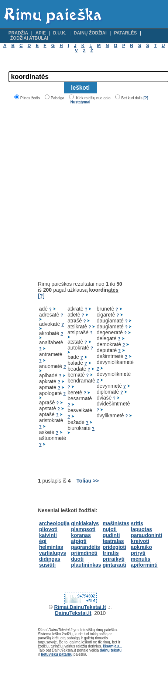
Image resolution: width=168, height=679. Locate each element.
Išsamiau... (112, 646)
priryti (138, 553)
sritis (137, 523)
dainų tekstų (110, 650)
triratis (111, 553)
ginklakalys (85, 523)
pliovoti (48, 529)
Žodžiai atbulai (29, 38)
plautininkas (86, 565)
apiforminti (144, 565)
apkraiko (141, 547)
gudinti (111, 535)
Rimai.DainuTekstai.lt (80, 607)
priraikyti (113, 559)
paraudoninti (146, 535)
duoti (77, 559)
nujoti (110, 529)
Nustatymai (80, 102)
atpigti (78, 541)
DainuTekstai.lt (73, 613)
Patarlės (125, 33)
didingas (50, 559)
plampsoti (83, 529)
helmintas (51, 547)
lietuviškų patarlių (56, 654)
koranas (81, 535)
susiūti (47, 565)
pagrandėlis (85, 547)
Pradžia (18, 33)
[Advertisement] (76, 192)
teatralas (113, 541)
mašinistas (116, 523)
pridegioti (114, 547)
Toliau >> (87, 481)
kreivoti (140, 541)
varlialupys (52, 553)
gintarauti (114, 565)
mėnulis (140, 559)
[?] (145, 98)
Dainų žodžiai (90, 33)
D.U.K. (59, 33)
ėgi (43, 541)
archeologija (54, 523)
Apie (40, 33)
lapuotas (141, 529)
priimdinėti (84, 553)
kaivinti (48, 535)
